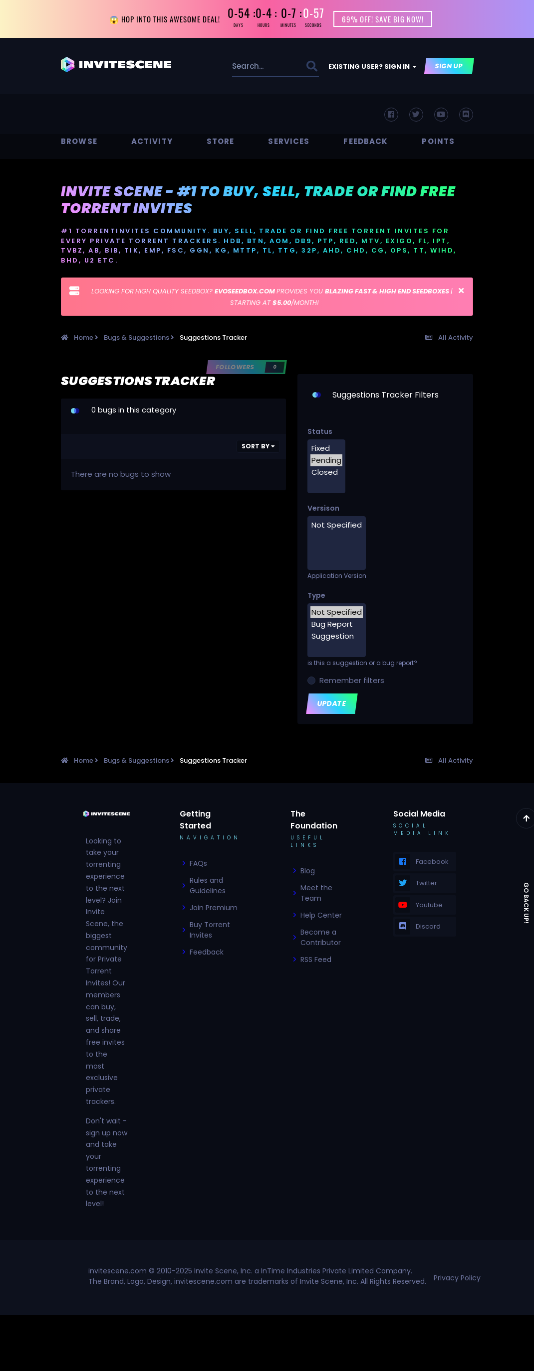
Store (221, 141)
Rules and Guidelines (208, 885)
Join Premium (214, 908)
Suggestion (336, 636)
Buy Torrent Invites (210, 930)
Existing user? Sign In (372, 66)
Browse (79, 141)
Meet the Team (316, 893)
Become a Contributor (320, 937)
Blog (307, 871)
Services (288, 141)
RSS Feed (315, 959)
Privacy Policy (457, 1278)
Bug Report (336, 624)
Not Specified (336, 525)
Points (438, 141)
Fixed (326, 448)
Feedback (365, 141)
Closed (326, 472)
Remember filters (349, 680)
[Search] (252, 66)
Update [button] (332, 703)
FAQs (198, 863)
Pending (326, 460)
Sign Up (449, 66)
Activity (152, 141)
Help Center (321, 915)
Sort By (258, 446)
